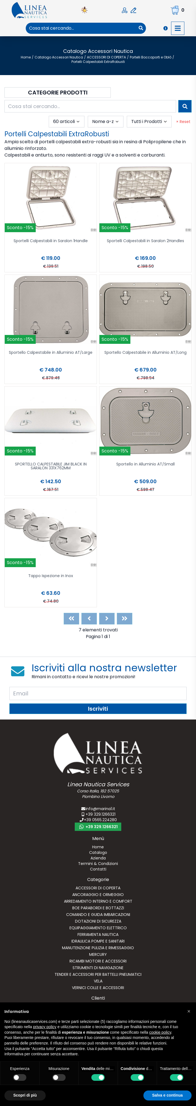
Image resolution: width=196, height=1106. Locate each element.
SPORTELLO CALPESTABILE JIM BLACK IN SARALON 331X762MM (51, 466)
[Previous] (89, 618)
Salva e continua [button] (167, 1095)
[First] (71, 618)
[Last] (124, 618)
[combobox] (81, 28)
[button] (188, 1011)
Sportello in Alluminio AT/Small (145, 464)
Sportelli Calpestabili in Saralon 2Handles (145, 241)
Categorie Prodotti (57, 92)
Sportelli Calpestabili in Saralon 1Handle (51, 241)
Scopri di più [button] (25, 1095)
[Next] (107, 618)
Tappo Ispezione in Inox (50, 576)
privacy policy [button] (44, 1027)
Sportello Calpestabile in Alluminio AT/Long (145, 352)
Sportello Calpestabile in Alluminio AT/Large (50, 352)
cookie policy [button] (160, 1032)
